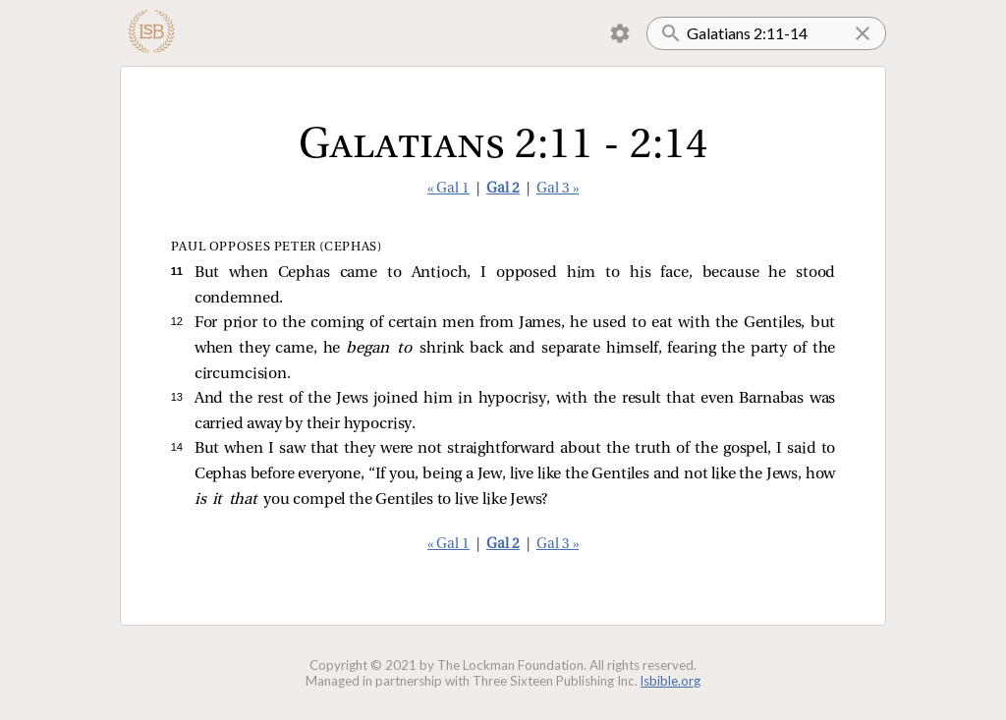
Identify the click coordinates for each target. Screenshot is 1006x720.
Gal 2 (503, 189)
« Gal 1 (448, 189)
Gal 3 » (557, 189)
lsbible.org (670, 681)
